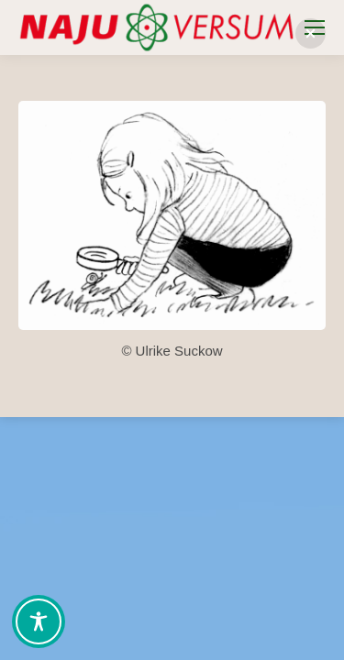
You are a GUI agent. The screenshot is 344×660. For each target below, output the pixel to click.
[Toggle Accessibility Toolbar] (38, 621)
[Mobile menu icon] (315, 27)
